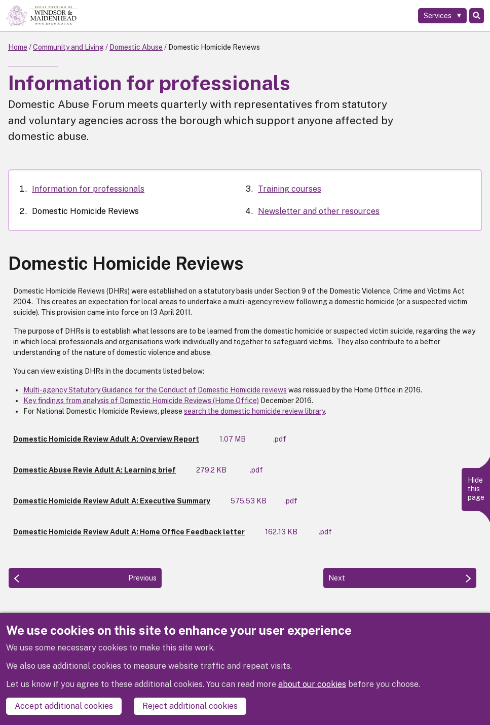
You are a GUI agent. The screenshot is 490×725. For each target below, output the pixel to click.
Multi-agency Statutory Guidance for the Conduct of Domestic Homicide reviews (155, 390)
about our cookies (312, 684)
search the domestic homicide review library (254, 411)
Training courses (289, 189)
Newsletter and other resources (319, 211)
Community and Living (68, 47)
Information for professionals (88, 189)
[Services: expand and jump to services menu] (442, 15)
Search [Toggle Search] (476, 15)
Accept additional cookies (64, 706)
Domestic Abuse (136, 47)
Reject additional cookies (190, 706)
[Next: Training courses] (399, 578)
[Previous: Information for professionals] (85, 578)
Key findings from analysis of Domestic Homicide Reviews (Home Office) (141, 400)
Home (17, 47)
